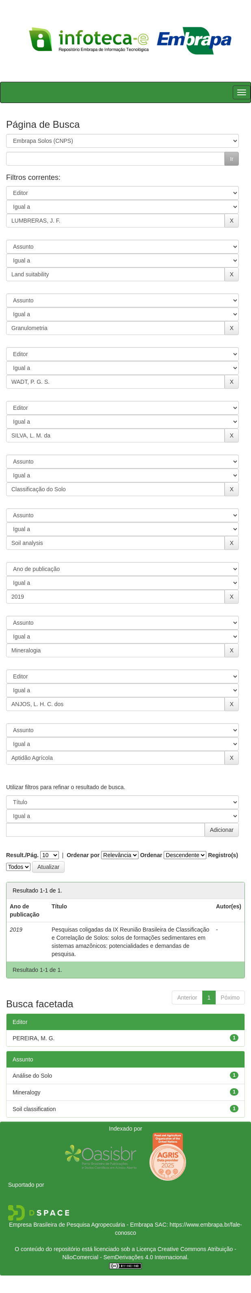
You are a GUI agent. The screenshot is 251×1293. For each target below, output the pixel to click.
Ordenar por (83, 855)
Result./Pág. (22, 855)
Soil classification (34, 1109)
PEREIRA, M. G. (33, 1038)
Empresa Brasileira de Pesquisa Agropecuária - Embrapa (81, 1224)
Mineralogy (26, 1092)
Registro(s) (223, 855)
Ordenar (151, 855)
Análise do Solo (32, 1075)
